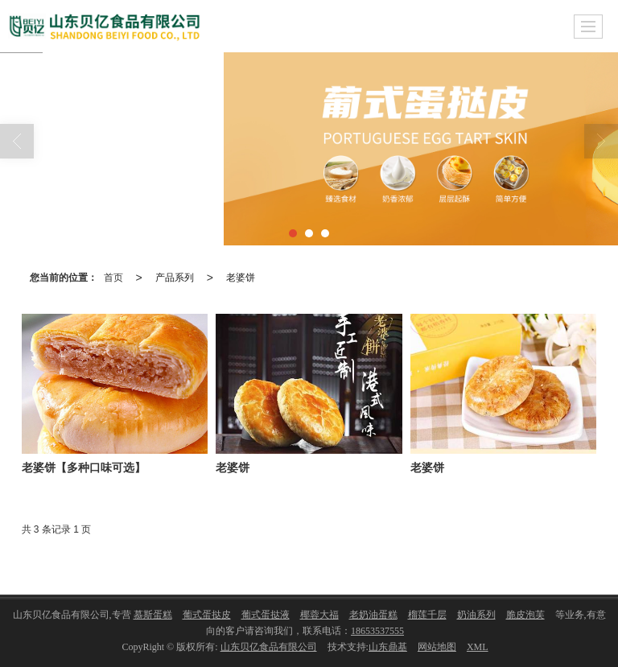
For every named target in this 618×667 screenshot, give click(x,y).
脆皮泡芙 (525, 614)
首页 (113, 277)
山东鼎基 (388, 647)
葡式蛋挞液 (265, 614)
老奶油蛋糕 (373, 614)
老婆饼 (240, 277)
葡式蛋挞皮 (207, 614)
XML (477, 647)
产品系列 (174, 277)
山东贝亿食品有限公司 (268, 647)
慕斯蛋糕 (153, 614)
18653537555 (377, 630)
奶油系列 (476, 614)
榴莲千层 (427, 614)
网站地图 (437, 647)
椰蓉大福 (319, 614)
